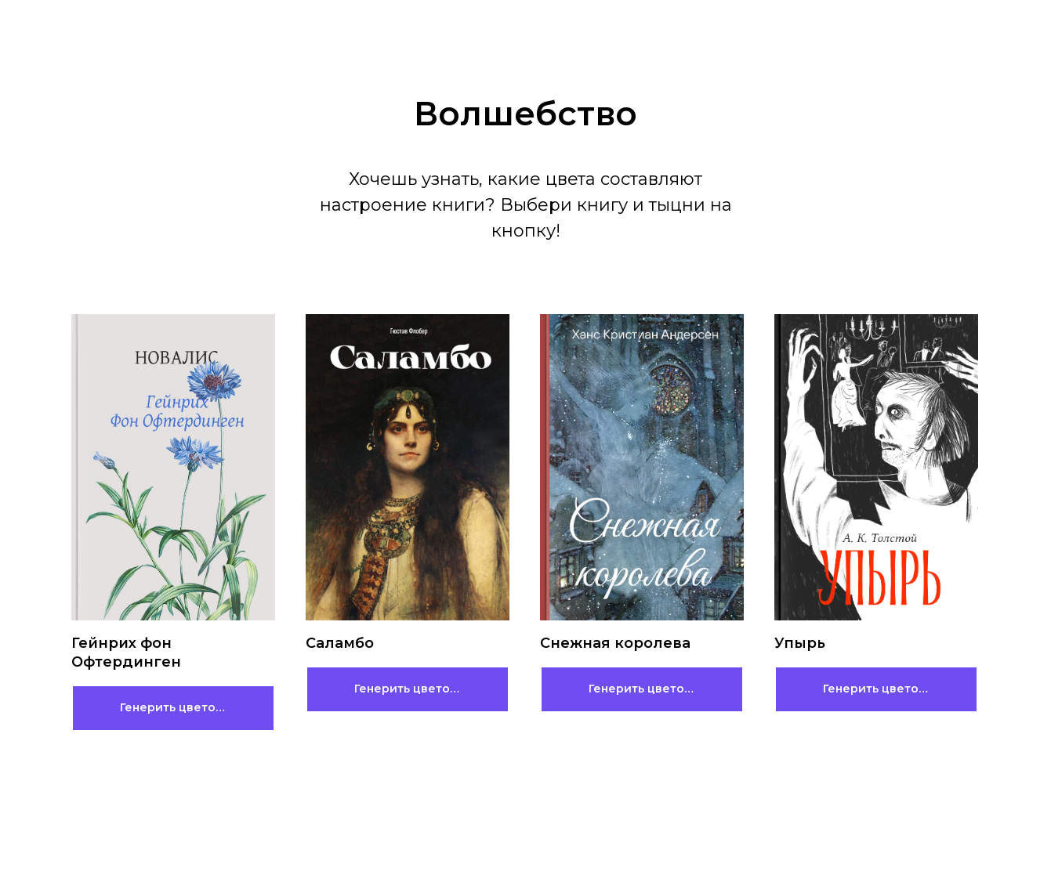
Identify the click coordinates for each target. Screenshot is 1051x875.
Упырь (799, 643)
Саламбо (340, 643)
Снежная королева (615, 643)
